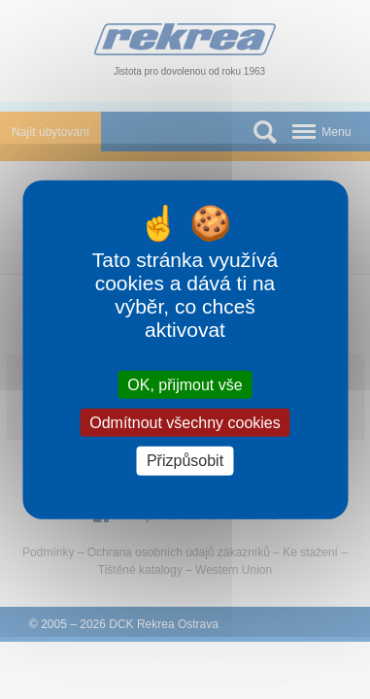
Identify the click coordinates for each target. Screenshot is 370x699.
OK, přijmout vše (184, 385)
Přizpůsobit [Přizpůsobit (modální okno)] (185, 460)
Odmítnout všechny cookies (185, 423)
